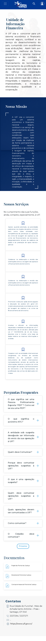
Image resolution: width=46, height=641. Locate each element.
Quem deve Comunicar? (20, 457)
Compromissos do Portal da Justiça (23, 589)
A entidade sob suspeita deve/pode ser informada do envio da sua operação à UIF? (21, 441)
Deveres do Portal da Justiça (21, 580)
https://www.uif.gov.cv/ (21, 628)
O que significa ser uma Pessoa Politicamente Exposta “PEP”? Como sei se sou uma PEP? (21, 408)
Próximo (23, 551)
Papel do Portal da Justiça (20, 570)
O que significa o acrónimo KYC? (21, 425)
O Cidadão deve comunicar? (21, 540)
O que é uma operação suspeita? (21, 485)
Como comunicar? (17, 528)
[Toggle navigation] (5, 3)
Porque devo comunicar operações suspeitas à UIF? (21, 470)
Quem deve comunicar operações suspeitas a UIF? (21, 501)
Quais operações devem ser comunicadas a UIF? (21, 516)
